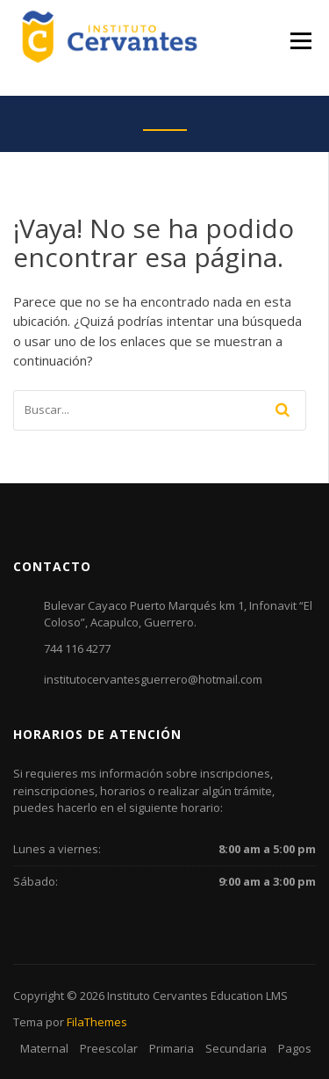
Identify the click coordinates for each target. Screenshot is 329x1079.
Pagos (294, 1048)
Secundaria (236, 1048)
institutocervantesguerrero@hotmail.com (153, 679)
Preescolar (109, 1048)
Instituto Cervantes (157, 995)
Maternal (44, 1048)
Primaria (171, 1048)
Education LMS (249, 995)
